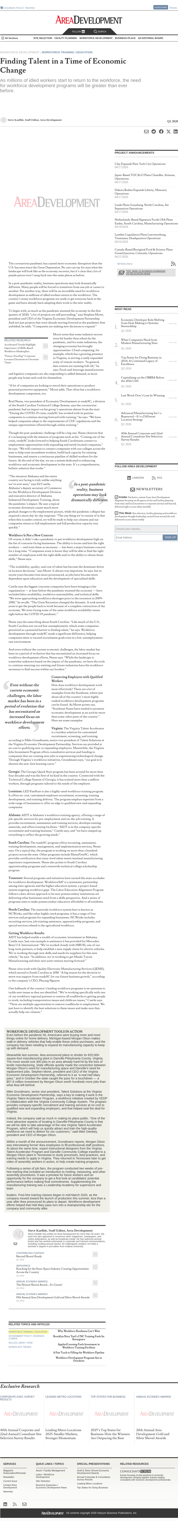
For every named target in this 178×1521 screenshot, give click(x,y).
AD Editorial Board (150, 38)
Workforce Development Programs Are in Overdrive (79, 1359)
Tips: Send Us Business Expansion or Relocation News (145, 272)
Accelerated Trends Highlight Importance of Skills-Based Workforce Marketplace (20, 348)
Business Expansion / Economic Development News (51, 1486)
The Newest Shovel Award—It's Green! (39, 1285)
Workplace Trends (20, 1347)
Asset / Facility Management (50, 1470)
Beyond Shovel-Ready (29, 1256)
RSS (157, 478)
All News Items (125, 263)
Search (100, 32)
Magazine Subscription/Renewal (14, 1471)
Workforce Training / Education (67, 52)
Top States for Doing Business (92, 1487)
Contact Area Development (10, 1486)
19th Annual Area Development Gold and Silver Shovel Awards (53, 1297)
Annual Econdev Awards (32, 1281)
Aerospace (23, 1265)
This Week (146, 516)
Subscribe (160, 7)
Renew (173, 8)
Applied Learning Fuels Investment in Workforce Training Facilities (79, 1346)
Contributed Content (30, 1253)
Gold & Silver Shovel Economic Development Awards (93, 1471)
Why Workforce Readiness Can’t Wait (79, 1331)
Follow (78, 32)
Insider (146, 502)
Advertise (30, 8)
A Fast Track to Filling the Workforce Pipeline (78, 1352)
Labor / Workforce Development (45, 1475)
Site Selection (43, 1481)
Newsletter (8, 1477)
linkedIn (135, 478)
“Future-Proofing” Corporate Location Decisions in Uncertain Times (21, 359)
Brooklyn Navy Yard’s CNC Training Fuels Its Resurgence (78, 1338)
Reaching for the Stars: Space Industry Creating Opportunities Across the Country (52, 1270)
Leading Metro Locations (89, 1483)
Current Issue (10, 1481)
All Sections (11, 38)
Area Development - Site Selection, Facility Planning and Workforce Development (89, 20)
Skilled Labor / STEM (21, 1343)
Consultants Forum (13, 8)
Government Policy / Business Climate (26, 1337)
